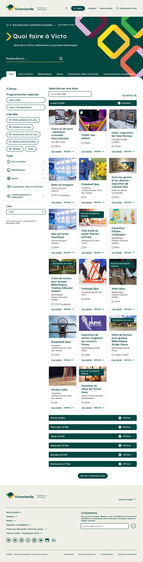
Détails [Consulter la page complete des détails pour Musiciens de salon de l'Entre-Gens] (99, 407)
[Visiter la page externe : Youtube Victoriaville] (40, 540)
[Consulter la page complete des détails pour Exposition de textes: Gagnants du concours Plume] (92, 346)
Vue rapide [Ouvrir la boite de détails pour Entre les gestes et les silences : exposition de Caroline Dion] (117, 202)
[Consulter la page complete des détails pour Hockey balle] (62, 397)
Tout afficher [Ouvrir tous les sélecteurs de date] (129, 95)
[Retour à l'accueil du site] (8, 25)
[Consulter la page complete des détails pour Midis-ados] (123, 296)
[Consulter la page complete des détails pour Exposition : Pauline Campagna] (123, 239)
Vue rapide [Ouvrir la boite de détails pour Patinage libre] (86, 309)
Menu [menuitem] (78, 8)
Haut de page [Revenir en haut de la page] (127, 499)
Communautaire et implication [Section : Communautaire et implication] (119, 74)
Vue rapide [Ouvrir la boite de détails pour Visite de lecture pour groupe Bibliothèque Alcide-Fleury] (117, 360)
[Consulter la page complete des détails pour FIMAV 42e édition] (92, 140)
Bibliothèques (26, 170)
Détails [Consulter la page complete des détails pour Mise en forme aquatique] (69, 252)
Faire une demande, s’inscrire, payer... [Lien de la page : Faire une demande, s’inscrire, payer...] (26, 529)
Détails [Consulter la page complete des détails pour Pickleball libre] (99, 202)
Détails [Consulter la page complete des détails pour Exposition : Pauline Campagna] (129, 252)
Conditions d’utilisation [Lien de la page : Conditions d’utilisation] (127, 554)
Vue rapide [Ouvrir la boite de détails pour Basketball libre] (56, 360)
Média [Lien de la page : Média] (11, 520)
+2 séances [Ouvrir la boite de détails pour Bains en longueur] (64, 195)
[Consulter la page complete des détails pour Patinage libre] (92, 295)
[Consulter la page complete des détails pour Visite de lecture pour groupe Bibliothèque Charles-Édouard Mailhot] (62, 292)
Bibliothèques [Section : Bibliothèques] (45, 74)
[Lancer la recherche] (61, 59)
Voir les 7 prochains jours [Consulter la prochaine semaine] (92, 476)
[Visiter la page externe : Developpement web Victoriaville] (53, 540)
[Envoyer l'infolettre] (133, 526)
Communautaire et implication (26, 195)
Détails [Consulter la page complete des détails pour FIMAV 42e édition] (99, 151)
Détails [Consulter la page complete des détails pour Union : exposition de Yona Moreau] (129, 151)
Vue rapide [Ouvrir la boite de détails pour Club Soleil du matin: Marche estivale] (86, 252)
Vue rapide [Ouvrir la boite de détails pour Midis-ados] (117, 309)
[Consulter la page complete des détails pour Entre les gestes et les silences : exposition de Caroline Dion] (123, 188)
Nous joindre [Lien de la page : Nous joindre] (14, 512)
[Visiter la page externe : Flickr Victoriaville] (47, 540)
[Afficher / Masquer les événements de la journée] (128, 103)
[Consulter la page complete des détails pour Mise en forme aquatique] (62, 241)
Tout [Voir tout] (11, 74)
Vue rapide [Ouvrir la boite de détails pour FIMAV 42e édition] (86, 151)
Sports (26, 178)
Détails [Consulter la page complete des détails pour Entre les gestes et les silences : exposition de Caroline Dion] (129, 202)
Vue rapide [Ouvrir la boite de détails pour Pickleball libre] (86, 202)
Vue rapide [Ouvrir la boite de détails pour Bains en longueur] (56, 202)
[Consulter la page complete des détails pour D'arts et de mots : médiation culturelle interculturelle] (62, 138)
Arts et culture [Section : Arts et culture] (25, 74)
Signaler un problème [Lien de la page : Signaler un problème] (18, 525)
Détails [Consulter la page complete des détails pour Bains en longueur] (69, 202)
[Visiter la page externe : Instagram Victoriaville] (28, 540)
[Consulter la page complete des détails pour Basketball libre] (62, 349)
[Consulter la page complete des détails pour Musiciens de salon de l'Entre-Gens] (92, 395)
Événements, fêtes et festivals (26, 186)
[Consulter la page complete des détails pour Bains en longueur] (62, 191)
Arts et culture (26, 161)
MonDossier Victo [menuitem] (126, 8)
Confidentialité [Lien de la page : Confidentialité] (107, 554)
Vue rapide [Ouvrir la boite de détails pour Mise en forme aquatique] (56, 252)
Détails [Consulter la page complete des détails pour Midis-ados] (129, 309)
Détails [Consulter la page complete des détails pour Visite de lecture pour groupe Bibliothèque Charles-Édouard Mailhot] (69, 309)
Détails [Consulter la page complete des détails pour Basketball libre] (69, 360)
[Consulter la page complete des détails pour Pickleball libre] (92, 192)
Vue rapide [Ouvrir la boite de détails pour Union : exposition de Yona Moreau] (117, 151)
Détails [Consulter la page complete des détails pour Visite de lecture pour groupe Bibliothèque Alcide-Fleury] (129, 360)
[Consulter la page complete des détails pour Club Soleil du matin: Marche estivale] (92, 240)
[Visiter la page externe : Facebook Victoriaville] (8, 540)
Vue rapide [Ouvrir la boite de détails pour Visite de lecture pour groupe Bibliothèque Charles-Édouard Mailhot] (56, 309)
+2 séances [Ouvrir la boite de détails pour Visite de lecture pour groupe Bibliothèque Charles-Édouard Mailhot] (66, 304)
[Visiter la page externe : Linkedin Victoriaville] (34, 540)
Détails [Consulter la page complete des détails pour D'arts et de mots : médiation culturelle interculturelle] (69, 151)
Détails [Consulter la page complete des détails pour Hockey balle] (69, 407)
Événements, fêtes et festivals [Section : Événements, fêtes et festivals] (83, 74)
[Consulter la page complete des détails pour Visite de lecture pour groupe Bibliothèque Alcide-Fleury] (123, 346)
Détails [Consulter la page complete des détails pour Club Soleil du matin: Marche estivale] (99, 252)
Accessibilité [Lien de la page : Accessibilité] (68, 554)
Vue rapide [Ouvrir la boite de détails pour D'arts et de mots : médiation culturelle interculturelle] (56, 151)
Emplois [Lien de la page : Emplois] (11, 516)
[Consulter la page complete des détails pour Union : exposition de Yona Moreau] (123, 140)
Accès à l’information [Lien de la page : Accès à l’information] (87, 554)
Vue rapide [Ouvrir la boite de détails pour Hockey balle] (56, 407)
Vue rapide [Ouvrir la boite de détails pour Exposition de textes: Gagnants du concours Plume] (86, 360)
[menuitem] (26, 8)
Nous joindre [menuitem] (106, 8)
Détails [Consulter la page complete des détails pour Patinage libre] (99, 309)
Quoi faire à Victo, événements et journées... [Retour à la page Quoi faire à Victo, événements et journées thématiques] (32, 25)
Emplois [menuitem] (92, 8)
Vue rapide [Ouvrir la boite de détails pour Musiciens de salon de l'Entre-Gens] (86, 407)
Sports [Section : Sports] (60, 74)
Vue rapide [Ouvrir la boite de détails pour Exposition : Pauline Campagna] (117, 252)
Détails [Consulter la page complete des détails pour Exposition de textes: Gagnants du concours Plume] (99, 360)
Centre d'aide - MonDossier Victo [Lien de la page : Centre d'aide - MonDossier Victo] (24, 533)
